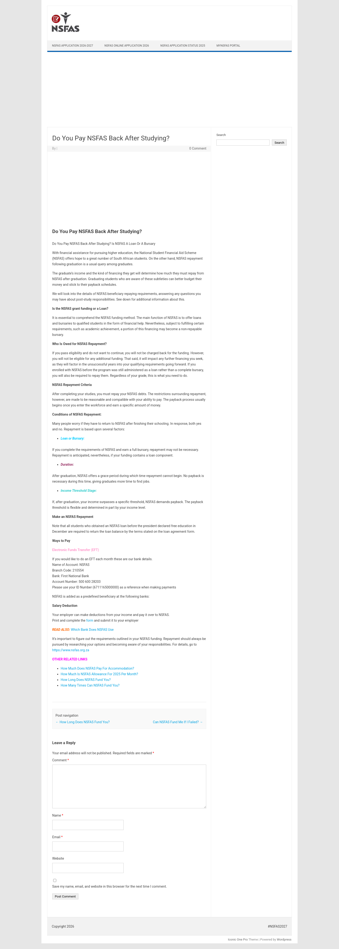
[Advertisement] (169, 90)
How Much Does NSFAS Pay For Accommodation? (97, 668)
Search (221, 135)
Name (57, 815)
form (89, 620)
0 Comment (197, 148)
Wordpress (284, 939)
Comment (60, 760)
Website (58, 858)
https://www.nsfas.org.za (70, 650)
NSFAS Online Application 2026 (127, 45)
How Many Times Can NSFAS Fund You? (90, 685)
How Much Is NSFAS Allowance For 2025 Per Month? (99, 674)
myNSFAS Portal (228, 45)
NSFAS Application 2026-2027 (72, 45)
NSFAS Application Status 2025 (182, 45)
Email (57, 837)
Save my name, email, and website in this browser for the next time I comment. (109, 886)
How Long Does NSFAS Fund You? (86, 680)
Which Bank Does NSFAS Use (92, 629)
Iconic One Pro (238, 939)
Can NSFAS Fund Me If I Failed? (178, 722)
